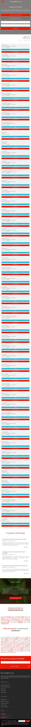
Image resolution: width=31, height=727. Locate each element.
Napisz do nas (3, 716)
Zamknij (28, 721)
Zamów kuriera (3, 699)
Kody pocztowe (23, 641)
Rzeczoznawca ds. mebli (5, 685)
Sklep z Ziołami (3, 692)
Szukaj (15, 28)
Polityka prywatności (4, 706)
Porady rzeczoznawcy (5, 703)
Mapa (15, 49)
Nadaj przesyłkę (15, 51)
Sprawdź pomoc (3, 714)
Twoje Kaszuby (3, 690)
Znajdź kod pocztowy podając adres (15, 15)
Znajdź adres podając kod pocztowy (15, 18)
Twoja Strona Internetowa (5, 686)
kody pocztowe (6, 616)
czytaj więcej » (26, 547)
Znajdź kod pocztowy (4, 701)
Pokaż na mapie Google (27, 38)
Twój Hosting (3, 688)
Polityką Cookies (4, 721)
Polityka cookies (4, 704)
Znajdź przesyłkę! (20, 666)
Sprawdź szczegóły (15, 598)
